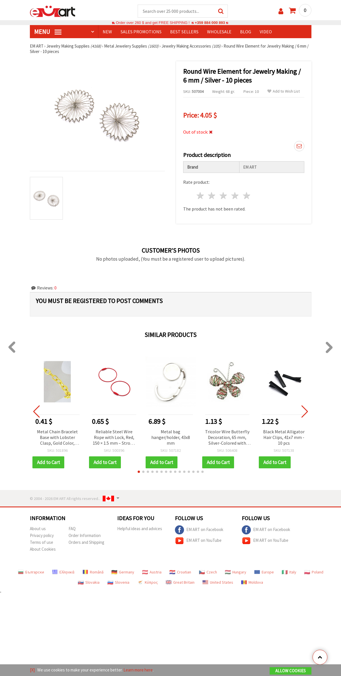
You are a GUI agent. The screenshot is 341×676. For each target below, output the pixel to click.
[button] (139, 472)
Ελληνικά (63, 572)
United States (217, 582)
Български (31, 572)
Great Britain (180, 582)
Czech (208, 572)
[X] (32, 670)
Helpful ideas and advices (139, 528)
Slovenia (118, 582)
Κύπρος (147, 582)
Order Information (85, 535)
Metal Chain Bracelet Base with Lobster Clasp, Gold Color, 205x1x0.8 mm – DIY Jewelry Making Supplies (57, 438)
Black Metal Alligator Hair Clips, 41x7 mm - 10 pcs (284, 437)
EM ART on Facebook (199, 529)
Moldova (252, 582)
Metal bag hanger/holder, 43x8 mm (170, 437)
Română (93, 572)
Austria (152, 572)
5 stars (247, 195)
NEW (107, 31)
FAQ (72, 528)
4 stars (235, 195)
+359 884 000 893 (210, 23)
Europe (264, 572)
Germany (122, 572)
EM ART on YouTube (198, 540)
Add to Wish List (283, 91)
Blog (245, 31)
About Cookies (43, 549)
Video (266, 31)
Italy (289, 572)
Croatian (180, 572)
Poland (313, 572)
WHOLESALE (219, 31)
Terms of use (41, 542)
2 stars (212, 195)
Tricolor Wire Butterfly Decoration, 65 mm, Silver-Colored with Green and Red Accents (227, 438)
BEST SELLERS (184, 31)
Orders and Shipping (86, 542)
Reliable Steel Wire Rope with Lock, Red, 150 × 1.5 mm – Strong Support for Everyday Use (114, 438)
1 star (200, 195)
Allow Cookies (290, 670)
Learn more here (138, 670)
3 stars (224, 195)
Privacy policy (42, 535)
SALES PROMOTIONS (141, 31)
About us (38, 528)
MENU (47, 32)
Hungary (235, 572)
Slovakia (89, 582)
